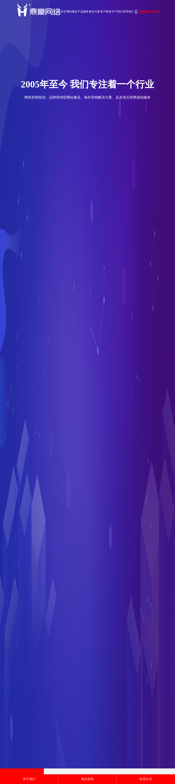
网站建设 (71, 11)
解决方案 (94, 11)
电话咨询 (87, 779)
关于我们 (117, 11)
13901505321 (147, 12)
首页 (63, 11)
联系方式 (146, 779)
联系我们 (128, 11)
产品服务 (83, 11)
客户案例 (105, 11)
